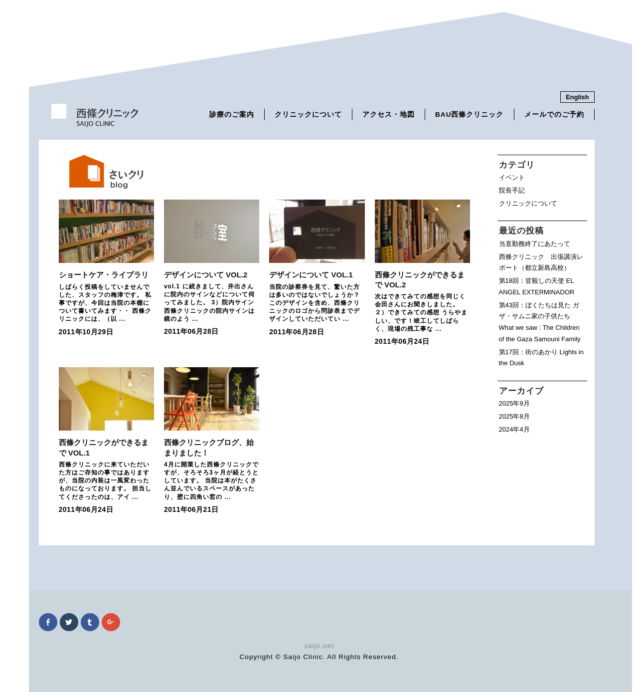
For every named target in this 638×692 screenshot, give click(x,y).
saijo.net (319, 646)
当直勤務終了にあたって (534, 243)
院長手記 (512, 190)
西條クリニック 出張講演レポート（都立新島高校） (541, 262)
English (577, 97)
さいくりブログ (99, 172)
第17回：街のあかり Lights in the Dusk (541, 357)
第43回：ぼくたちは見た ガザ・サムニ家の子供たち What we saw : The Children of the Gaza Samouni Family (540, 322)
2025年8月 (514, 416)
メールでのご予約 (554, 114)
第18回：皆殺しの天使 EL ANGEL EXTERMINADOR (537, 286)
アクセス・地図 (388, 114)
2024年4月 (514, 429)
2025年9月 (514, 403)
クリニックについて (308, 114)
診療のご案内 (231, 114)
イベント (512, 177)
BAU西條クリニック (469, 114)
